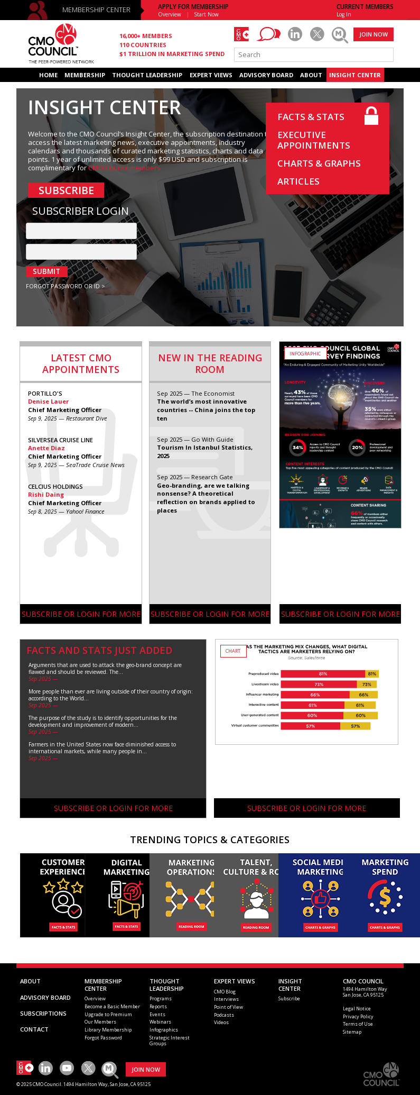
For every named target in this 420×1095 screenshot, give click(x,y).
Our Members (100, 1021)
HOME (48, 75)
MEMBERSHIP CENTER (96, 9)
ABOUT (311, 75)
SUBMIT (46, 271)
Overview (169, 14)
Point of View (228, 1006)
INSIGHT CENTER (355, 75)
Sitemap (352, 1031)
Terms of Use (358, 1023)
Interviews (226, 999)
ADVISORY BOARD (266, 75)
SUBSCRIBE (66, 190)
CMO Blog (225, 991)
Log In (344, 14)
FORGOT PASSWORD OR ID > (65, 285)
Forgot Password (103, 1037)
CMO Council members (124, 167)
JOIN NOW (373, 34)
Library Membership (108, 1029)
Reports (158, 1006)
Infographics (164, 1029)
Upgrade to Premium (108, 1014)
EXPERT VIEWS (211, 75)
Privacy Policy (358, 1016)
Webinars (160, 1021)
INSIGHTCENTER (290, 984)
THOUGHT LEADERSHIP (147, 75)
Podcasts (224, 1014)
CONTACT (34, 1029)
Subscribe (289, 998)
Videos (221, 1022)
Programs (161, 998)
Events (157, 1014)
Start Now (206, 14)
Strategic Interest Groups (170, 1040)
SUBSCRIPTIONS (43, 1013)
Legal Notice (357, 1008)
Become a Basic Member (112, 1006)
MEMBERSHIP (84, 75)
